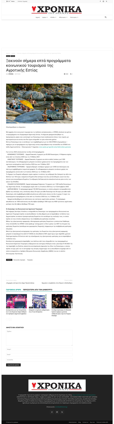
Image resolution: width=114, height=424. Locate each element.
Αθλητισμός (63, 17)
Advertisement (73, 422)
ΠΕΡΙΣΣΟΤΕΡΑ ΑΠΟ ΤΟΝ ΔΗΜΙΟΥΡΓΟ (37, 290)
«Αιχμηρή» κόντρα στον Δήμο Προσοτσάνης (20, 283)
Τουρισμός (30, 260)
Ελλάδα (53, 17)
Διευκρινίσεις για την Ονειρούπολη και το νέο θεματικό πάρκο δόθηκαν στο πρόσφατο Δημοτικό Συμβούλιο (16, 311)
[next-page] (10, 319)
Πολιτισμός (74, 17)
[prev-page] (7, 319)
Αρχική (38, 17)
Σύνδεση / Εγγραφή (22, 1)
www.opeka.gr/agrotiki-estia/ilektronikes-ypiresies (55, 147)
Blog (79, 422)
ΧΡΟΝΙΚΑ (10, 74)
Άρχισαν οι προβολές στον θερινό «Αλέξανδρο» (57, 283)
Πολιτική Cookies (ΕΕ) (102, 422)
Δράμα (45, 17)
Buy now (92, 422)
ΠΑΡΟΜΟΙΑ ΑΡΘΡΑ (13, 290)
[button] (105, 17)
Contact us (85, 422)
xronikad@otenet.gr (61, 407)
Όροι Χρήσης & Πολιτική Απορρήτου (84, 395)
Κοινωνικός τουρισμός (19, 260)
